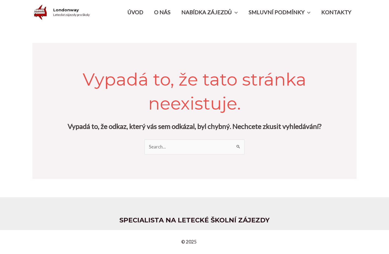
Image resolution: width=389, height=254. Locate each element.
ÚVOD (135, 12)
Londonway (66, 9)
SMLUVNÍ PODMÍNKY (279, 12)
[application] (235, 12)
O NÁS (162, 12)
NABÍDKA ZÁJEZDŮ (209, 12)
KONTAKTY (336, 12)
